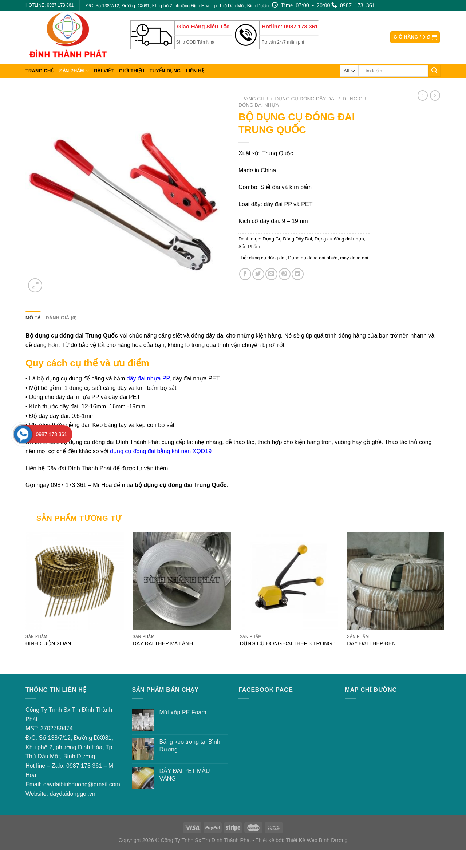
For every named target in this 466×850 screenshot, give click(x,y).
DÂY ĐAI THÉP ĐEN (371, 643)
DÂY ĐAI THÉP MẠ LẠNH (163, 643)
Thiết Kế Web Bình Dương (317, 840)
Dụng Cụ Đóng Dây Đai (305, 98)
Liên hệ (195, 70)
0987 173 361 (84, 766)
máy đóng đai (354, 257)
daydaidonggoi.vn (72, 794)
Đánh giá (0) (61, 317)
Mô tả (32, 317)
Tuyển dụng (165, 70)
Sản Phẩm (74, 70)
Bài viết (104, 70)
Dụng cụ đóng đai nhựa (339, 239)
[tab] (32, 318)
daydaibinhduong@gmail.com (81, 784)
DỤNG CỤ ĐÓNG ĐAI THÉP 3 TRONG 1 (288, 643)
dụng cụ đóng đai (267, 257)
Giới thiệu (132, 70)
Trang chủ (39, 70)
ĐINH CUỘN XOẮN (48, 643)
